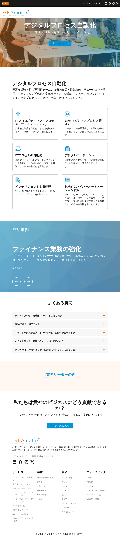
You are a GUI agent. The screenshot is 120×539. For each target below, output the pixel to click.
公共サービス (42, 486)
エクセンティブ (68, 512)
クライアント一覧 (93, 495)
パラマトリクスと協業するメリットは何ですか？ (39, 341)
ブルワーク (66, 507)
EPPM (64, 486)
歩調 (63, 495)
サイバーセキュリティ (21, 484)
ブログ (89, 478)
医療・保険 (41, 490)
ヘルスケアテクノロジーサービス (23, 519)
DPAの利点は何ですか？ (27, 324)
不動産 (39, 499)
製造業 (39, 482)
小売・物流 (41, 495)
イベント (97, 3)
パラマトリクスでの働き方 (97, 490)
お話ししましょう (60, 43)
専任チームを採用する (21, 514)
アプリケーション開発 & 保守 (22, 478)
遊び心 (64, 482)
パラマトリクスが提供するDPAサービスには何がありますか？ (46, 332)
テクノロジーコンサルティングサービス (23, 493)
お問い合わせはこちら (60, 425)
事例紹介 (90, 482)
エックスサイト (68, 478)
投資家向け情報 (92, 499)
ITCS (64, 490)
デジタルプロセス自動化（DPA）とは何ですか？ (39, 315)
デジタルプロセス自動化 (22, 488)
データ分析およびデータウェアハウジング (23, 500)
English (5, 3)
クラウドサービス (19, 506)
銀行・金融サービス (45, 478)
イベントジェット (69, 503)
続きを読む (18, 268)
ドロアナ (65, 499)
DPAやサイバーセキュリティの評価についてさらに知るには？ (46, 349)
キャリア (87, 3)
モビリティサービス (20, 510)
